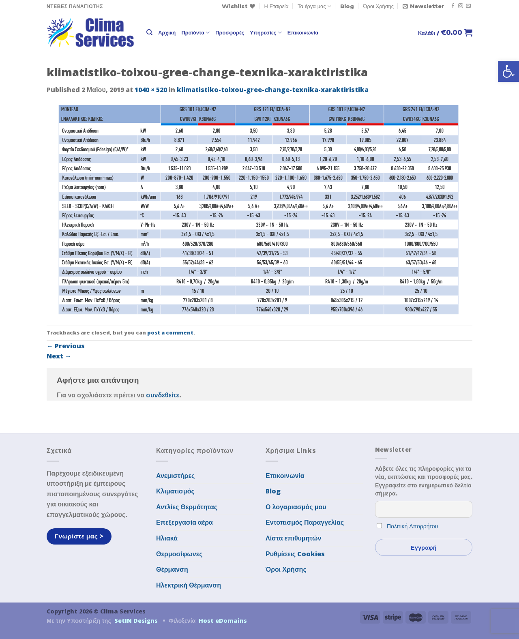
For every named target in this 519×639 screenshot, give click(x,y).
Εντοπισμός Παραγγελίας (305, 522)
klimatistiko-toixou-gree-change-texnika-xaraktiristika (273, 89)
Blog (347, 6)
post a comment (170, 332)
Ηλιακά (167, 538)
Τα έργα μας (314, 6)
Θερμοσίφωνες (179, 553)
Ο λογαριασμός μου (296, 506)
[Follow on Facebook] (452, 6)
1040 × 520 (151, 89)
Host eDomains (223, 620)
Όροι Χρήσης (378, 6)
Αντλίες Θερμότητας (186, 506)
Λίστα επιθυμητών (294, 538)
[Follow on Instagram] (460, 6)
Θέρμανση (172, 569)
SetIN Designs (136, 620)
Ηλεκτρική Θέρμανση (188, 585)
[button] (508, 71)
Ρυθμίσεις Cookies (295, 553)
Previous (66, 345)
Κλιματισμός (175, 491)
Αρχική (167, 32)
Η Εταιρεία (276, 6)
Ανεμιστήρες (175, 475)
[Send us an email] (468, 6)
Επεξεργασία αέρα (184, 522)
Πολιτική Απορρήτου (412, 526)
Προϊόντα (195, 32)
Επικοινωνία (302, 32)
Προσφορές (229, 32)
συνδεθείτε (162, 394)
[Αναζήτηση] (149, 32)
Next (59, 356)
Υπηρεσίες (265, 32)
